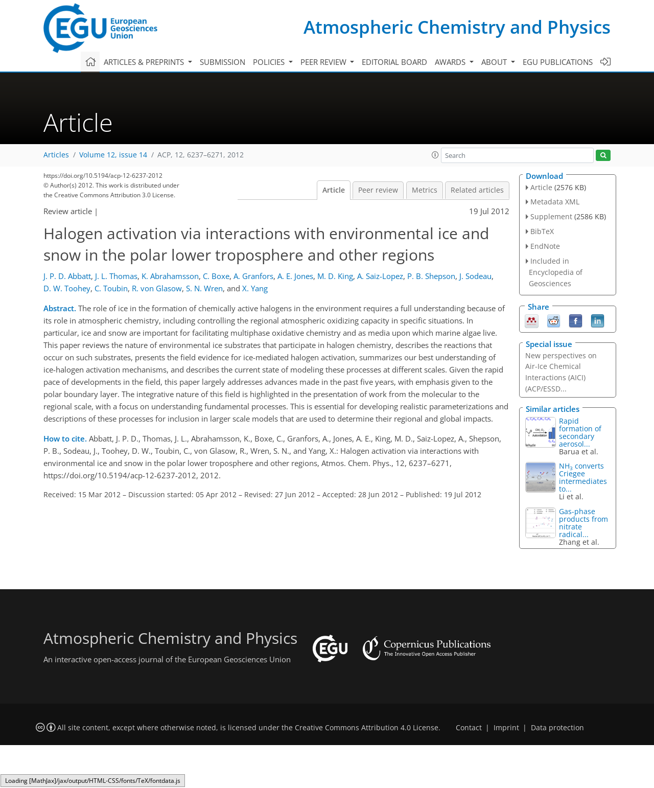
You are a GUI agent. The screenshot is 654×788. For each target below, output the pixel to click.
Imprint (506, 727)
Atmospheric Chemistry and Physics (457, 27)
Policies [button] (270, 62)
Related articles (477, 190)
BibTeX (542, 231)
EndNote (545, 246)
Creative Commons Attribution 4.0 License (366, 727)
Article (333, 190)
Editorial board (394, 62)
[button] (435, 154)
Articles (56, 154)
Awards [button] (451, 62)
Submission (222, 62)
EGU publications (558, 62)
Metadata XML (554, 201)
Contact (469, 727)
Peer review (378, 190)
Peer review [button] (324, 62)
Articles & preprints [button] (145, 62)
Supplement (551, 216)
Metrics (424, 190)
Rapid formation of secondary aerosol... (580, 432)
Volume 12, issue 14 (113, 154)
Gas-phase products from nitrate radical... (583, 522)
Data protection (557, 727)
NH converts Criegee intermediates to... (583, 477)
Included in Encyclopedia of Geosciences (555, 272)
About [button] (495, 62)
